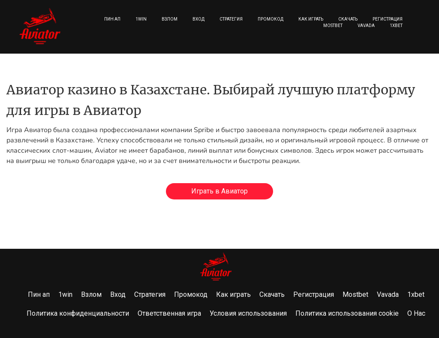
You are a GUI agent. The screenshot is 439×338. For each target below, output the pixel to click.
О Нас (416, 313)
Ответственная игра (169, 313)
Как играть (310, 19)
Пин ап (112, 19)
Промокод (270, 19)
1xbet (396, 25)
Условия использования (248, 313)
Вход (198, 19)
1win (141, 19)
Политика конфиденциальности (78, 313)
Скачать (348, 19)
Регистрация (388, 19)
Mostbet (333, 25)
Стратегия (231, 19)
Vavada (366, 25)
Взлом (169, 19)
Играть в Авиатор (219, 191)
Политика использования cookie (347, 313)
